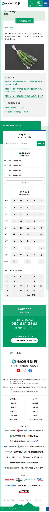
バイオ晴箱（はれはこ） (13, 112)
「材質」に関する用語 (14, 160)
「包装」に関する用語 (14, 165)
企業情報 (35, 407)
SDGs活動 (35, 403)
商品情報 (13, 403)
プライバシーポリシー (9, 500)
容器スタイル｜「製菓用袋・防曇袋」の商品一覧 (22, 96)
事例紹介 (13, 407)
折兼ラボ (35, 411)
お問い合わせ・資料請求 (24, 340)
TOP (4, 353)
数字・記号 (31, 295)
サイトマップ (37, 500)
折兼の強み (13, 399)
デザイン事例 (13, 415)
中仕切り (14, 107)
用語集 (11, 353)
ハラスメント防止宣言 (24, 500)
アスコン (27, 112)
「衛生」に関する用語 (14, 170)
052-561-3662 (24, 323)
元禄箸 (7, 107)
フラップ (22, 107)
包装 (11, 27)
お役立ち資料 (13, 419)
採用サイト (13, 411)
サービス (35, 399)
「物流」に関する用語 (14, 175)
